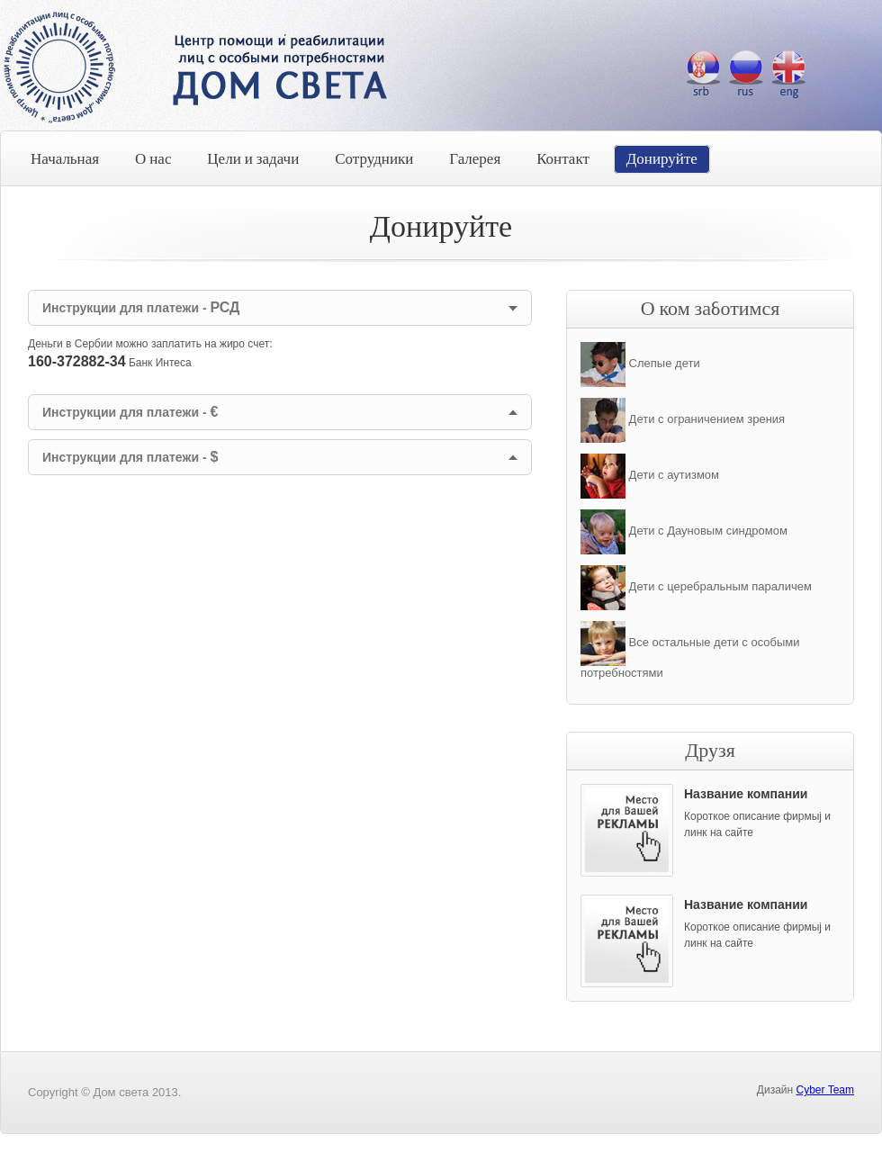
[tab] (280, 308)
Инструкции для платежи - (140, 307)
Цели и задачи (253, 158)
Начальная (65, 158)
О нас (153, 158)
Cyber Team (825, 1090)
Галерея (474, 158)
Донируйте (662, 158)
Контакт (563, 158)
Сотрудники (374, 158)
